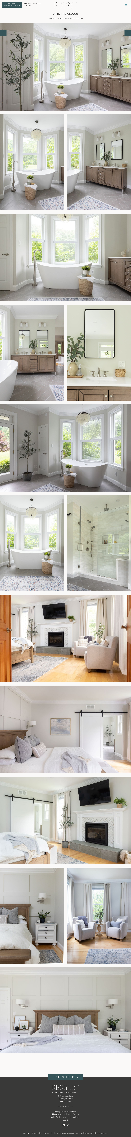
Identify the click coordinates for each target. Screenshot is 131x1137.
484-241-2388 (65, 1101)
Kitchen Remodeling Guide (12, 4)
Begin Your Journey (65, 1077)
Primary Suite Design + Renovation (66, 18)
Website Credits (50, 1133)
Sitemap (26, 1133)
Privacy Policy (37, 1133)
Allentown (56, 1114)
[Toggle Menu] (126, 4)
